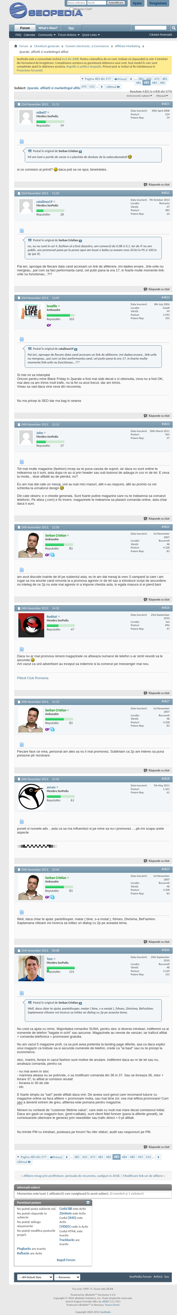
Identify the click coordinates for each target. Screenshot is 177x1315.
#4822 (166, 193)
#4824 (166, 424)
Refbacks (23, 1253)
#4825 (166, 527)
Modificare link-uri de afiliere (143, 1176)
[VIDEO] (65, 1226)
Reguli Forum (66, 1260)
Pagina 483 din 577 (98, 79)
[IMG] (72, 1218)
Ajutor (137, 3)
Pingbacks (24, 1249)
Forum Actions (67, 34)
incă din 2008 (70, 59)
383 (140, 79)
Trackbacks (66, 1240)
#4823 (166, 297)
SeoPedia (105, 1312)
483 (146, 83)
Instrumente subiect (138, 95)
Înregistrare (158, 3)
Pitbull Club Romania (32, 678)
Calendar (29, 34)
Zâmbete (65, 1213)
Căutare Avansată (160, 34)
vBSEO (106, 1301)
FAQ (18, 34)
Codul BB (65, 1209)
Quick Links (89, 34)
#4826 (166, 608)
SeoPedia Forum (140, 1276)
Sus (166, 1276)
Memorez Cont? (81, 9)
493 (84, 86)
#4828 (166, 778)
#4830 (166, 950)
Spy (71, 28)
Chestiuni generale (46, 46)
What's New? (48, 28)
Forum (25, 28)
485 (162, 83)
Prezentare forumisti (29, 70)
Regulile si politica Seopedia (83, 66)
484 (154, 83)
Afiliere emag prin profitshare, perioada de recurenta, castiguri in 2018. (72, 1176)
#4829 (166, 869)
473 (156, 79)
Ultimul (113, 87)
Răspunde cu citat (157, 184)
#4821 (166, 104)
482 (138, 83)
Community (45, 34)
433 (148, 79)
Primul (120, 79)
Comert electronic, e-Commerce (87, 46)
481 (164, 79)
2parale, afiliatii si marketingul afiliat (54, 88)
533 (92, 86)
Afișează (161, 95)
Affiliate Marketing (127, 46)
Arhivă (157, 1276)
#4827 (166, 701)
